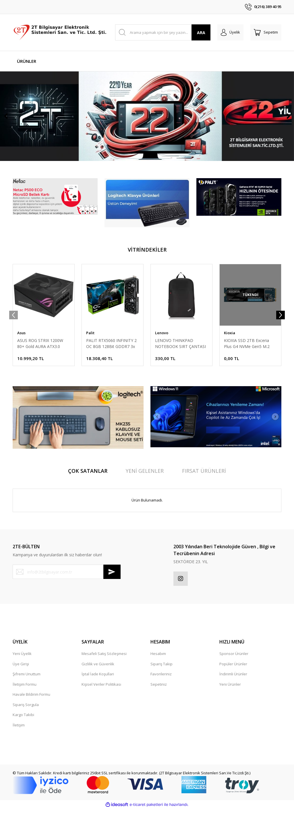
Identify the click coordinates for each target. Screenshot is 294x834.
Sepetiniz (158, 709)
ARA (201, 32)
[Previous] (5, 129)
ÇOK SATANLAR (87, 496)
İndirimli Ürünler (233, 699)
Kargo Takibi (23, 739)
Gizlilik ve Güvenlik (98, 689)
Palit (90, 358)
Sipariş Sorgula (26, 729)
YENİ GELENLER (145, 496)
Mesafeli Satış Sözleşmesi (104, 678)
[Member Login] (230, 32)
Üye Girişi (21, 689)
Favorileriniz (161, 699)
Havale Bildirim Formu (31, 719)
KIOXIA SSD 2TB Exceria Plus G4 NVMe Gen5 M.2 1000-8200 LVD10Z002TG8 (249, 369)
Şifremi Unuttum (26, 699)
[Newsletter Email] (67, 597)
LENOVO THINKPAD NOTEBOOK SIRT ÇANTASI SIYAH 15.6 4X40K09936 (180, 369)
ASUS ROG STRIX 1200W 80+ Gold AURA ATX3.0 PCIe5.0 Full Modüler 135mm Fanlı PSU (40, 369)
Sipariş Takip (161, 689)
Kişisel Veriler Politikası (101, 709)
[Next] (288, 129)
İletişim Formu (24, 709)
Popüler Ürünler (233, 689)
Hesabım (158, 678)
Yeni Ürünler (230, 709)
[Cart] (265, 32)
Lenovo (161, 358)
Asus (21, 358)
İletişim (19, 750)
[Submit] (112, 597)
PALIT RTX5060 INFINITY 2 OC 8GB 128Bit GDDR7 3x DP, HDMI (111, 369)
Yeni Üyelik (22, 678)
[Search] (163, 32)
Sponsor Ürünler (233, 678)
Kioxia (229, 358)
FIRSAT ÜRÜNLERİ (204, 496)
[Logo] (60, 32)
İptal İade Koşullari (98, 699)
